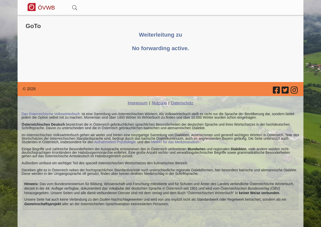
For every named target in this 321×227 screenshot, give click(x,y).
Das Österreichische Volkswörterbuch (51, 114)
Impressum (137, 103)
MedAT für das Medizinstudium (175, 142)
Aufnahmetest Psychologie (115, 142)
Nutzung (159, 103)
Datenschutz (182, 103)
